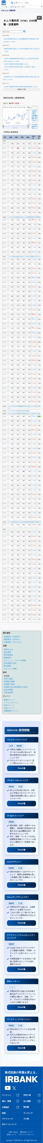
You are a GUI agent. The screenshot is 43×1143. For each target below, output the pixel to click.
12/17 (4, 573)
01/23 (4, 462)
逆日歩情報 (8, 690)
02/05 (4, 421)
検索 (4, 1113)
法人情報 (32, 1101)
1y (22, 107)
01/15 (4, 490)
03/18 (4, 287)
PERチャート (9, 705)
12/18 (4, 568)
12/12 (4, 587)
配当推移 (7, 666)
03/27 (4, 259)
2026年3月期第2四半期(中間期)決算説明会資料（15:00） (21, 86)
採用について (12, 1134)
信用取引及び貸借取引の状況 (16, 687)
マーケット (11, 1095)
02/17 (4, 378)
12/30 (4, 532)
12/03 (4, 619)
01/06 (4, 517)
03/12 (4, 305)
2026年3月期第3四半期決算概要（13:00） (16, 64)
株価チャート (9, 700)
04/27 (4, 157)
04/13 (4, 203)
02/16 (4, 383)
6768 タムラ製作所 (8, 10)
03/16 (4, 296)
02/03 (4, 430)
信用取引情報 (9, 681)
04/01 (4, 243)
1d (9, 107)
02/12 (4, 392)
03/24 (4, 273)
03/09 (4, 319)
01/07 (4, 512)
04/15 (4, 194)
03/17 (4, 291)
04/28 (4, 153)
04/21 (4, 175)
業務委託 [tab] (19, 746)
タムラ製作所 (11, 7)
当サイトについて (9, 1124)
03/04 (4, 333)
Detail (21, 768)
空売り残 (32, 1095)
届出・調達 (11, 1101)
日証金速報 (8, 692)
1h (7, 107)
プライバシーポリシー (26, 1134)
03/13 (4, 300)
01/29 (4, 444)
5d (11, 107)
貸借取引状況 (9, 684)
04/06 (4, 229)
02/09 (4, 401)
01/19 (4, 480)
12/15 (4, 582)
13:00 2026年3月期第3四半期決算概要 (19, 411)
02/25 (4, 356)
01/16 (4, 485)
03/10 (4, 314)
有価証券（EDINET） (12, 637)
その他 (26, 1119)
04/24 (4, 162)
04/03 (4, 233)
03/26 (4, 264)
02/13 (4, 388)
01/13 (4, 499)
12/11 (4, 591)
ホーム (3, 7)
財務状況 (7, 658)
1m (15, 107)
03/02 (4, 342)
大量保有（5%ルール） (13, 642)
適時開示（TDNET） (12, 639)
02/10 (4, 397)
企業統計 (11, 1107)
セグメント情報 (10, 669)
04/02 (4, 238)
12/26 (4, 541)
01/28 (4, 448)
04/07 (4, 224)
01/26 (4, 457)
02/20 (4, 365)
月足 (16, 103)
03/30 (4, 252)
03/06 (4, 323)
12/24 (4, 550)
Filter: (30, 107)
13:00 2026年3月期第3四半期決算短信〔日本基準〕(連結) (24, 413)
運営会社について (26, 1132)
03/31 (4, 247)
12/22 (4, 559)
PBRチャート (9, 708)
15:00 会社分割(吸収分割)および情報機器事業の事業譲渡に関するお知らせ (34, 115)
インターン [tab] (12, 987)
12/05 (4, 610)
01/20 (4, 476)
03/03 (4, 337)
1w (13, 107)
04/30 (4, 148)
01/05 (4, 524)
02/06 (4, 416)
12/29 (4, 536)
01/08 (4, 508)
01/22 (4, 467)
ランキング (28, 1113)
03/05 (4, 328)
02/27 (4, 346)
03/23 (4, 277)
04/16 (4, 189)
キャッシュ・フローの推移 (15, 660)
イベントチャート (11, 703)
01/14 (4, 494)
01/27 (4, 453)
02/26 (4, 351)
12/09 (4, 601)
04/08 (4, 220)
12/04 (4, 614)
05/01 (4, 143)
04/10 (4, 208)
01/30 (4, 439)
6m (20, 107)
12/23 (4, 555)
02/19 (4, 369)
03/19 (4, 282)
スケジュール (7, 1119)
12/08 (4, 605)
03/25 (4, 268)
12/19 (4, 564)
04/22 (4, 171)
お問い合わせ (13, 1132)
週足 (11, 103)
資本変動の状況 (10, 663)
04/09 (4, 212)
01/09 (4, 503)
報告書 (26, 1107)
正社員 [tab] (10, 746)
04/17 (4, 185)
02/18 (4, 374)
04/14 (4, 198)
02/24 (4, 360)
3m (17, 107)
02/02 (4, 434)
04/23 (4, 166)
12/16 (4, 578)
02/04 (4, 425)
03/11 (4, 309)
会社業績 (7, 652)
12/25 (4, 545)
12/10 (4, 596)
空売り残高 (8, 679)
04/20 (4, 180)
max (24, 107)
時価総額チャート (11, 711)
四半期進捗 (8, 655)
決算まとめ (8, 649)
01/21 (4, 471)
